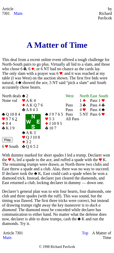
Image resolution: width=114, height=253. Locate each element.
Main (18, 13)
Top (85, 233)
